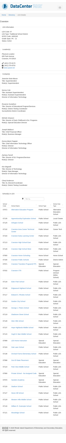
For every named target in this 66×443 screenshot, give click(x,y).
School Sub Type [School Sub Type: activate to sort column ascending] (56, 205)
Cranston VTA (16, 270)
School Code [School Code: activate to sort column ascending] (5, 205)
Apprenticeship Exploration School (23, 218)
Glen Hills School (17, 321)
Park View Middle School (20, 367)
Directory (12, 15)
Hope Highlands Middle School (22, 327)
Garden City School (18, 301)
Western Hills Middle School (21, 399)
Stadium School (17, 386)
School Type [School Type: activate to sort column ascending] (42, 206)
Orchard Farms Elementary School (23, 354)
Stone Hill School (17, 393)
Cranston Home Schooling (20, 255)
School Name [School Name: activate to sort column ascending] (15, 206)
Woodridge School (17, 413)
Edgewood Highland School (21, 288)
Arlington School (17, 223)
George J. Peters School (20, 308)
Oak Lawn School (17, 347)
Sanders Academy (17, 380)
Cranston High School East (21, 242)
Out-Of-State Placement (19, 360)
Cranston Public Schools (20, 260)
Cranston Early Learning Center (22, 236)
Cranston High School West (21, 249)
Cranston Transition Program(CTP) (23, 264)
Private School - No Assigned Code (24, 373)
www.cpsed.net (9, 68)
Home (4, 15)
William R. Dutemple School (21, 406)
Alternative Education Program (22, 210)
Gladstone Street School (20, 314)
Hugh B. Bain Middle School (21, 334)
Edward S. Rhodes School (20, 295)
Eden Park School (17, 282)
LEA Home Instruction (19, 341)
